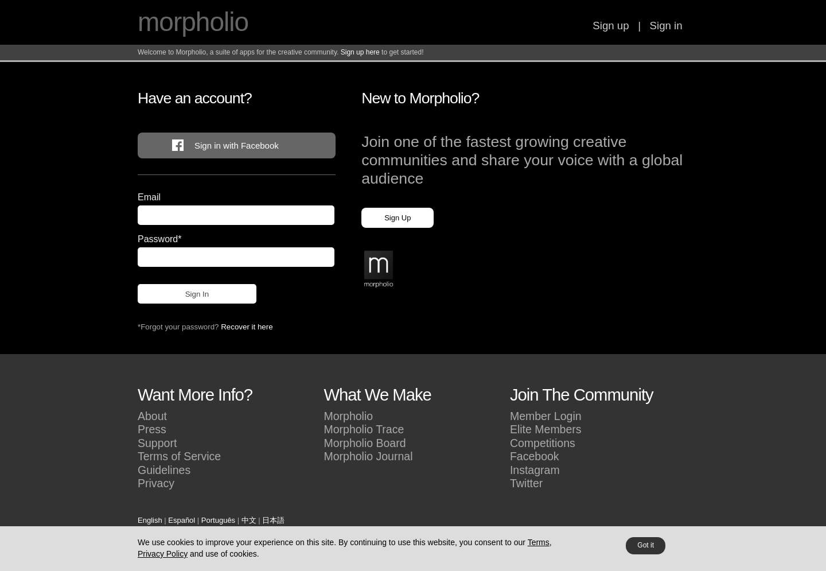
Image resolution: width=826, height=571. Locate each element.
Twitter (526, 483)
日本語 (273, 520)
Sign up (611, 26)
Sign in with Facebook (236, 145)
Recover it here (246, 327)
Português (218, 520)
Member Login (546, 416)
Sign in (666, 26)
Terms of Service (179, 456)
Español (181, 520)
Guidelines (164, 470)
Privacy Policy (163, 553)
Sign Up (397, 217)
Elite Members (546, 429)
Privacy (156, 483)
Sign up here (360, 52)
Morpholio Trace (364, 429)
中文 (248, 520)
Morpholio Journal (368, 456)
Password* (159, 239)
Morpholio (348, 416)
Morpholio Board (365, 443)
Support (157, 443)
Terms (539, 542)
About (152, 416)
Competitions (542, 443)
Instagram (535, 470)
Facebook (534, 456)
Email (149, 197)
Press (152, 429)
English (150, 520)
